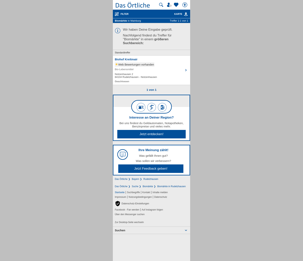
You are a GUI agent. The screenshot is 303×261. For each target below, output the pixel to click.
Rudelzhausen (150, 179)
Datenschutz (160, 197)
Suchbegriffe (133, 192)
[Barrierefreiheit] (185, 5)
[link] (186, 14)
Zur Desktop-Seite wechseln (129, 222)
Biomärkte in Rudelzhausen (171, 186)
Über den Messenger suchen (130, 214)
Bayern (135, 179)
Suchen (120, 230)
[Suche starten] (161, 5)
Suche (135, 186)
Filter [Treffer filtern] (125, 14)
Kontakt (146, 192)
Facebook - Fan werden (127, 209)
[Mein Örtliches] (170, 5)
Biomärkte (148, 186)
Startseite (120, 192)
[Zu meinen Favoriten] (177, 5)
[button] (132, 203)
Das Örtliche (121, 179)
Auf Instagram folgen (152, 209)
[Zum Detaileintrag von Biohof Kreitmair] (151, 70)
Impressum (120, 197)
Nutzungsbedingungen (140, 197)
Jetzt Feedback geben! (150, 168)
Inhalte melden (160, 192)
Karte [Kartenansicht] (181, 14)
